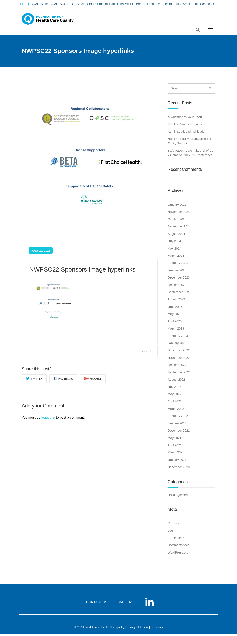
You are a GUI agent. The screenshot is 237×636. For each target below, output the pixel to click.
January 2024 (177, 272)
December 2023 (179, 279)
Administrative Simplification (187, 133)
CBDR (99, 5)
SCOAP (70, 5)
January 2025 (177, 206)
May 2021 (174, 439)
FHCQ (26, 5)
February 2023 (178, 337)
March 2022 (176, 410)
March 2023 (176, 330)
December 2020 (179, 469)
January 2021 (177, 461)
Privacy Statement (138, 629)
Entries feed (176, 539)
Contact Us (207, 5)
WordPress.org (178, 554)
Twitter (34, 380)
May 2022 (174, 396)
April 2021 (175, 447)
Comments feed (179, 547)
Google (93, 380)
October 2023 (177, 286)
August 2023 (176, 301)
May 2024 (174, 250)
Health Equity (185, 5)
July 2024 (174, 243)
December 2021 (179, 432)
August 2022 (176, 381)
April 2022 (175, 403)
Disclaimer (157, 629)
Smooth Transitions (120, 5)
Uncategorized (178, 496)
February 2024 (178, 265)
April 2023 (175, 323)
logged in (48, 419)
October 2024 (177, 221)
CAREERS (125, 604)
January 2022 (177, 425)
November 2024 (179, 214)
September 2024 (179, 228)
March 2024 (176, 257)
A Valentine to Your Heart (185, 119)
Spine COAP (53, 5)
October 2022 (177, 367)
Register (173, 525)
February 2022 (178, 418)
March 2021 (176, 454)
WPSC (140, 5)
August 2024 (176, 235)
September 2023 (179, 294)
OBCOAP (85, 5)
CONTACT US (96, 604)
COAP (37, 5)
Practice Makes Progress (185, 126)
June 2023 (175, 308)
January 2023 (177, 345)
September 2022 (179, 374)
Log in (172, 532)
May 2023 (174, 316)
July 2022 (174, 388)
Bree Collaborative (160, 5)
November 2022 (179, 359)
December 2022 (179, 352)
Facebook (63, 380)
